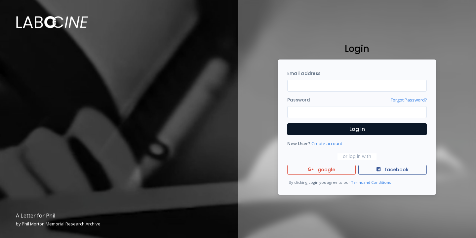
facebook (392, 169)
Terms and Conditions (371, 182)
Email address (303, 73)
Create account (326, 143)
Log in (357, 129)
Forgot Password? (409, 100)
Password (298, 100)
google (321, 169)
